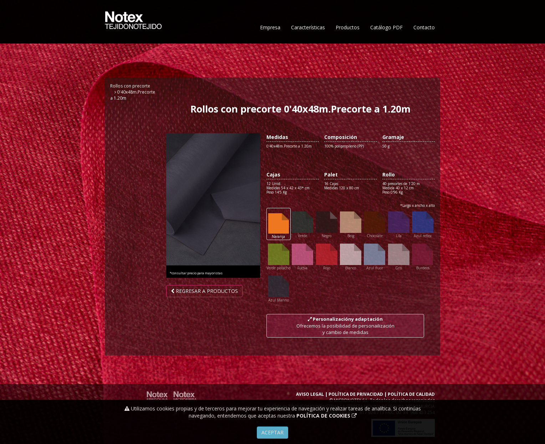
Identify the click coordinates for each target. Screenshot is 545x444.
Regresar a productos (204, 291)
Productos (348, 49)
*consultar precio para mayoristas (196, 273)
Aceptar (272, 432)
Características (308, 49)
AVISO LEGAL (310, 394)
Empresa (270, 49)
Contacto (424, 49)
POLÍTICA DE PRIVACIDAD (355, 394)
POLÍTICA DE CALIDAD (411, 394)
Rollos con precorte (130, 86)
